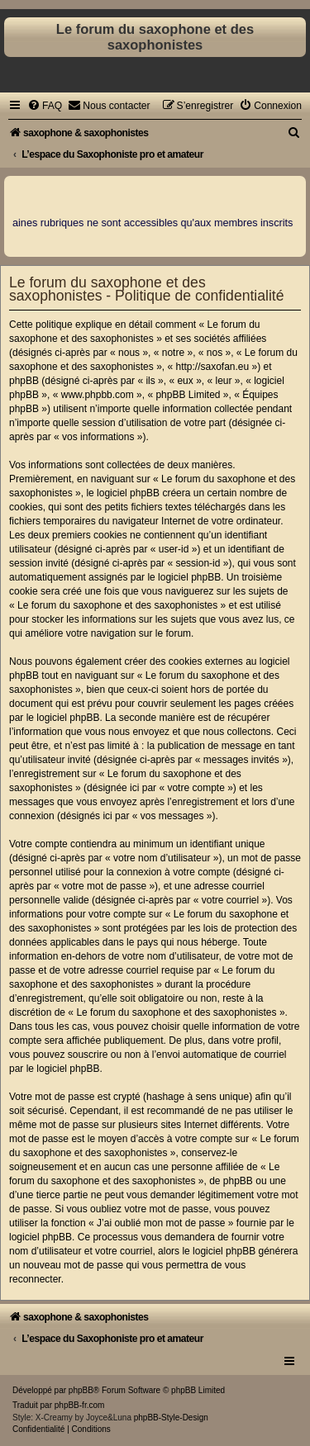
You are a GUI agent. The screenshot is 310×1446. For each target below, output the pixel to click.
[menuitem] (44, 105)
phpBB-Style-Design (171, 1417)
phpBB (81, 1390)
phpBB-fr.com (80, 1405)
